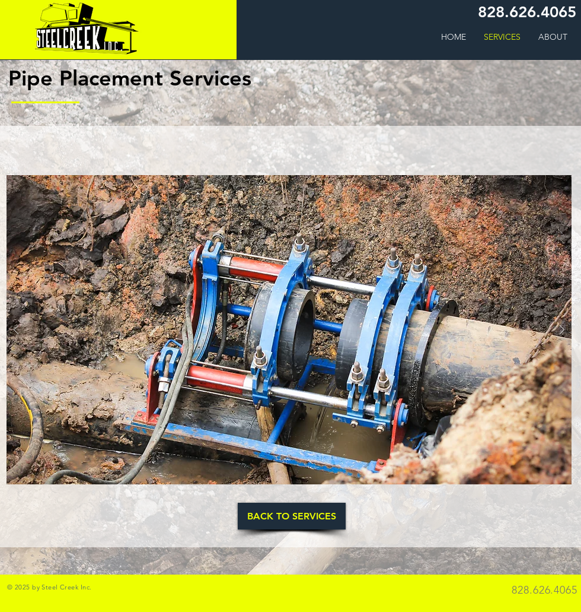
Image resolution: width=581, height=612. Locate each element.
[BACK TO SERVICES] (292, 516)
